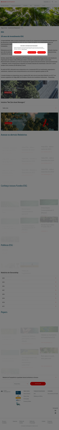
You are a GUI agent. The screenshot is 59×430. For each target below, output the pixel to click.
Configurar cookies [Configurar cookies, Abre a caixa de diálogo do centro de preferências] (17, 52)
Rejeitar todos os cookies (32, 52)
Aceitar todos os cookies (41, 52)
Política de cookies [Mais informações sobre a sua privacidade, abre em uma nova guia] (24, 49)
